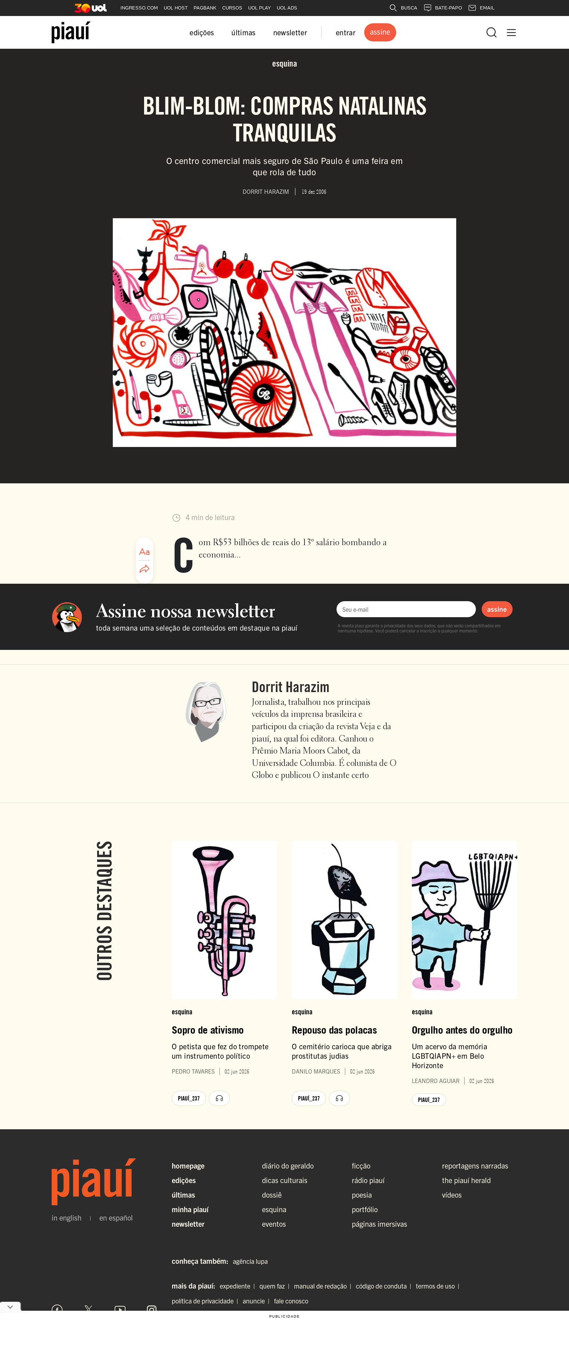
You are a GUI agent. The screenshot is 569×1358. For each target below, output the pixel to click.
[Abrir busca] (491, 32)
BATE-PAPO (442, 8)
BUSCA (403, 8)
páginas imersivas (379, 1223)
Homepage (188, 1165)
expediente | (239, 1286)
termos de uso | (439, 1286)
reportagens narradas (475, 1165)
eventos (274, 1223)
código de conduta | (385, 1286)
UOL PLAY (259, 8)
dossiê (272, 1194)
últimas (243, 32)
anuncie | (257, 1301)
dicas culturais (284, 1180)
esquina (274, 1209)
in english (66, 1217)
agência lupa (250, 1261)
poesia (362, 1194)
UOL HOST (176, 8)
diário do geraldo (288, 1165)
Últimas (183, 1194)
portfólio (365, 1209)
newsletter (290, 32)
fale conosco (291, 1301)
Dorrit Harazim (291, 686)
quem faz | (276, 1286)
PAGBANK (205, 8)
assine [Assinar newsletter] (497, 608)
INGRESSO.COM (139, 8)
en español (116, 1217)
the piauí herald (466, 1180)
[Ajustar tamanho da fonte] (144, 551)
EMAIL (481, 8)
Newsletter (188, 1223)
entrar (345, 32)
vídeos (452, 1194)
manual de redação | (324, 1286)
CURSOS (232, 8)
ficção (361, 1165)
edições (202, 32)
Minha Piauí (190, 1209)
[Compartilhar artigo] (144, 569)
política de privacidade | (206, 1301)
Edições (184, 1180)
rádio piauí (368, 1180)
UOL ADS (287, 8)
